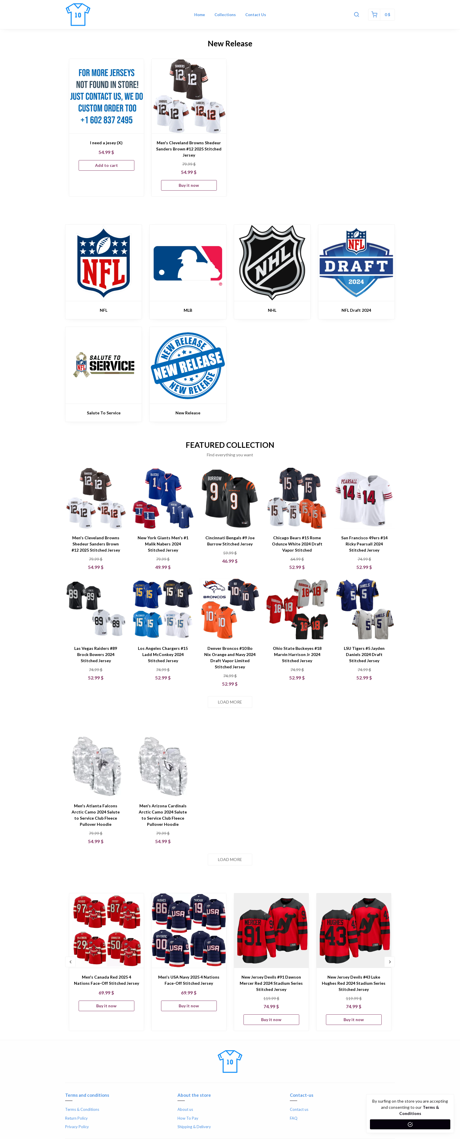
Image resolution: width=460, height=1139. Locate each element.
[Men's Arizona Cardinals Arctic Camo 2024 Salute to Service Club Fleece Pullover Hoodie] (163, 766)
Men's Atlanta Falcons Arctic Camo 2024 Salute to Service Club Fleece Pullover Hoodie (96, 815)
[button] (356, 15)
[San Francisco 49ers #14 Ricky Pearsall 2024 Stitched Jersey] (364, 498)
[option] (106, 128)
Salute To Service (104, 412)
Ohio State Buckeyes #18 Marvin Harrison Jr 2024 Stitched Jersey (297, 654)
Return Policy (76, 1118)
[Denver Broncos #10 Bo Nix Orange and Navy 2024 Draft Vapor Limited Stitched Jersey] (230, 608)
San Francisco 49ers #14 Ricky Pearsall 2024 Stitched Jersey (364, 543)
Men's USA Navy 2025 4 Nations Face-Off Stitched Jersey (188, 980)
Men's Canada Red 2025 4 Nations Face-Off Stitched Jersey (106, 980)
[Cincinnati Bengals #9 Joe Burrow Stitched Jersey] (230, 498)
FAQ (293, 1118)
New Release (187, 412)
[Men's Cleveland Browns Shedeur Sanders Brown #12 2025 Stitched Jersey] (189, 96)
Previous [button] (70, 962)
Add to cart (106, 165)
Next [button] (389, 962)
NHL (272, 310)
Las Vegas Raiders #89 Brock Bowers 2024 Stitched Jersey (95, 654)
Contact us (299, 1109)
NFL (103, 310)
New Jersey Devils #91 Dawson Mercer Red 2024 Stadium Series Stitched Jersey (271, 983)
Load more (230, 701)
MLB (188, 310)
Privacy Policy (77, 1126)
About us (185, 1109)
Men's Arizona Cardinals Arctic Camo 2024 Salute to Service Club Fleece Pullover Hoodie (163, 815)
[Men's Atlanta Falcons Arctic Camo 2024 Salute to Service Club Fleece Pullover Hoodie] (95, 766)
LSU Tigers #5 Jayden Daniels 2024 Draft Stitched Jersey (364, 654)
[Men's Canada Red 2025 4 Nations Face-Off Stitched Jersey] (106, 930)
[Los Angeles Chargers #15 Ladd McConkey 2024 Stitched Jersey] (163, 608)
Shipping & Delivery (194, 1126)
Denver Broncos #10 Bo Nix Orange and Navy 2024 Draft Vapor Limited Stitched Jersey (230, 657)
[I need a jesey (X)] (106, 96)
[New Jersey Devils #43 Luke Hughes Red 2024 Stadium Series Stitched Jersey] (354, 930)
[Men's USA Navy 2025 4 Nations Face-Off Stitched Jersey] (189, 930)
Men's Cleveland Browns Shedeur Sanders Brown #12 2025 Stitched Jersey (188, 148)
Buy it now (189, 185)
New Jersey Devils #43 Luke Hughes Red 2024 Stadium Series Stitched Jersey (353, 983)
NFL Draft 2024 (356, 310)
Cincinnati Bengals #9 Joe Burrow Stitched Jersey (230, 540)
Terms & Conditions (82, 1109)
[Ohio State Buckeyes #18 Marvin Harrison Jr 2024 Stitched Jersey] (297, 608)
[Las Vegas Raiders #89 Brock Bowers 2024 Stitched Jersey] (95, 608)
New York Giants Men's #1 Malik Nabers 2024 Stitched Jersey (163, 543)
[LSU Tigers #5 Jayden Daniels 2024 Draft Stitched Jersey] (364, 608)
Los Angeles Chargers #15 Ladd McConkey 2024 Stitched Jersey (163, 654)
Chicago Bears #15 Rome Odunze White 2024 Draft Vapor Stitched (297, 543)
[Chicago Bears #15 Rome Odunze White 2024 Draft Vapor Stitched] (297, 498)
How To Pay (187, 1118)
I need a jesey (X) (106, 142)
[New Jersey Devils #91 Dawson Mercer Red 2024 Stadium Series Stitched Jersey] (271, 930)
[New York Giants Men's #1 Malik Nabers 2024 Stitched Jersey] (163, 498)
